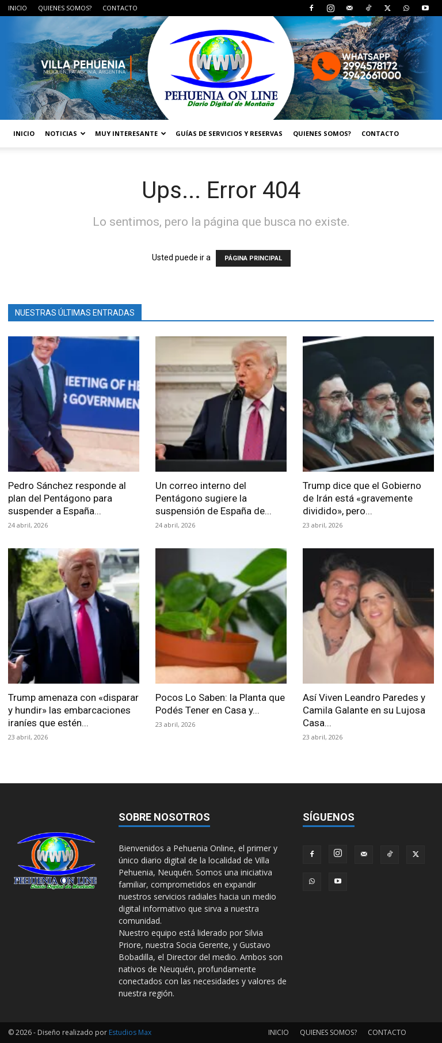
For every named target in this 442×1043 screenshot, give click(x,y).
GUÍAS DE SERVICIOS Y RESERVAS (229, 133)
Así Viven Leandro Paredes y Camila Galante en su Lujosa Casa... (364, 710)
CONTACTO (120, 7)
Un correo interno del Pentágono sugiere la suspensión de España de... (213, 498)
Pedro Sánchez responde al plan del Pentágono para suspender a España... (67, 498)
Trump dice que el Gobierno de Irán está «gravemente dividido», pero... (362, 498)
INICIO (17, 7)
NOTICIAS (65, 133)
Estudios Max (130, 1032)
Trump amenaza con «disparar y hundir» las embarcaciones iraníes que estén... (73, 710)
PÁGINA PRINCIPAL (253, 258)
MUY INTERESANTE (130, 133)
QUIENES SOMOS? (65, 7)
